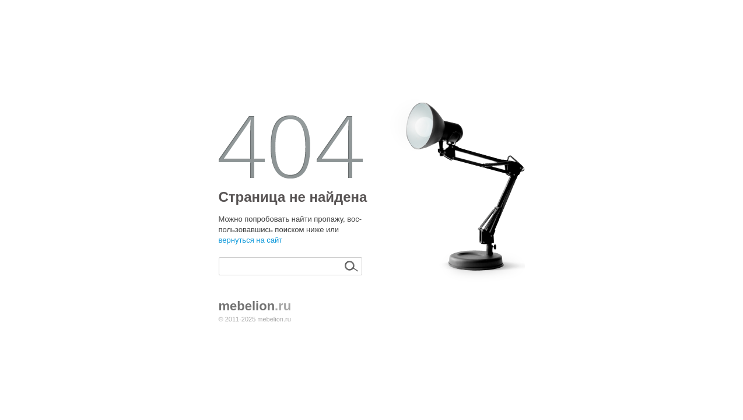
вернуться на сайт (251, 240)
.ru (255, 306)
